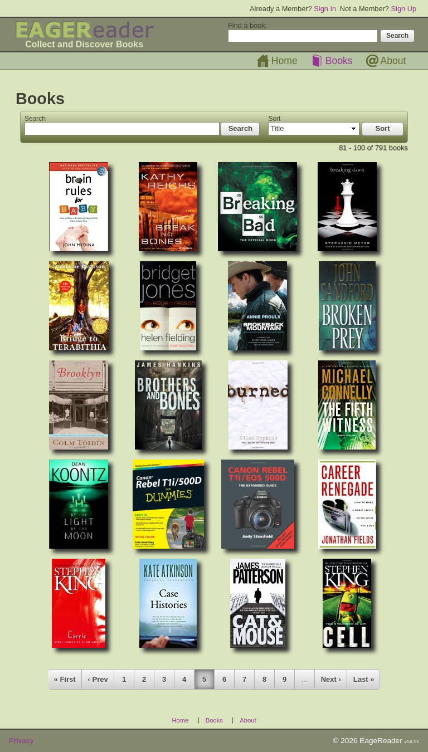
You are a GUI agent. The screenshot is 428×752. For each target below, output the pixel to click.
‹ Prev (98, 679)
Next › (331, 679)
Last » (363, 679)
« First (65, 679)
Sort (274, 118)
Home (284, 60)
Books (339, 60)
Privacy (21, 740)
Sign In (325, 8)
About (393, 60)
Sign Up (404, 8)
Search (35, 118)
